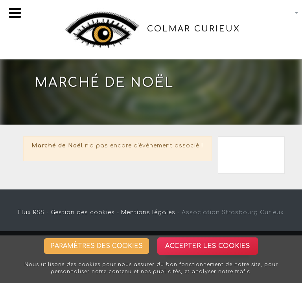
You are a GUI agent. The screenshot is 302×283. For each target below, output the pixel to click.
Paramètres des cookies (96, 246)
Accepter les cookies (207, 246)
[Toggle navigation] (15, 13)
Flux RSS (31, 212)
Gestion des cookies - (85, 212)
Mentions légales (148, 212)
